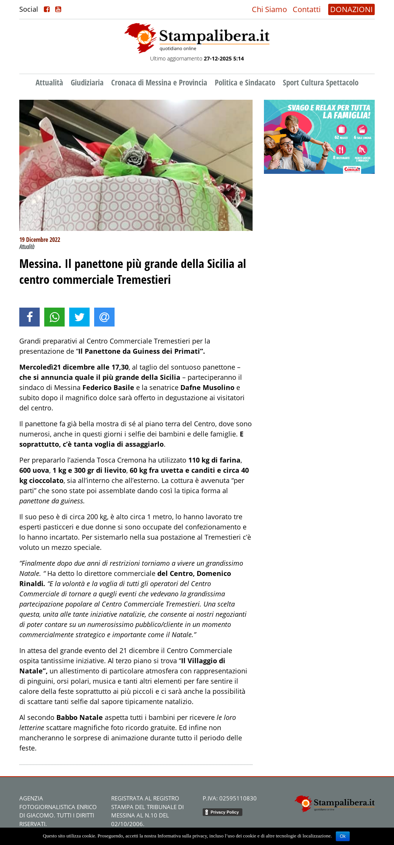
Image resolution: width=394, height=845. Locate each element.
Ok (343, 836)
